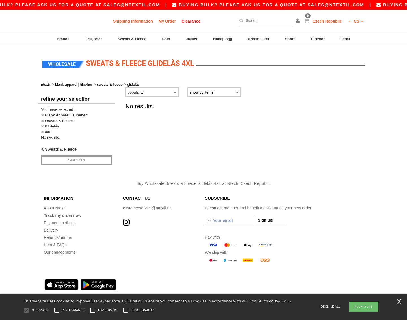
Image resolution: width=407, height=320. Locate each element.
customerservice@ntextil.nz (147, 205)
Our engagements (59, 249)
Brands (63, 39)
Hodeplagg (222, 39)
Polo (166, 39)
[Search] (264, 20)
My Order (167, 21)
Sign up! (266, 217)
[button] (298, 21)
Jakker (191, 39)
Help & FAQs (55, 241)
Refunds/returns (58, 234)
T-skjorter (93, 39)
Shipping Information (133, 21)
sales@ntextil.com (137, 4)
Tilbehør (317, 39)
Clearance (190, 21)
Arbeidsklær (258, 39)
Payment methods (60, 219)
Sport (290, 39)
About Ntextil (55, 205)
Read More (283, 301)
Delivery (51, 227)
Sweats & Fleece (132, 39)
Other (345, 39)
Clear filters (77, 157)
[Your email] (229, 217)
